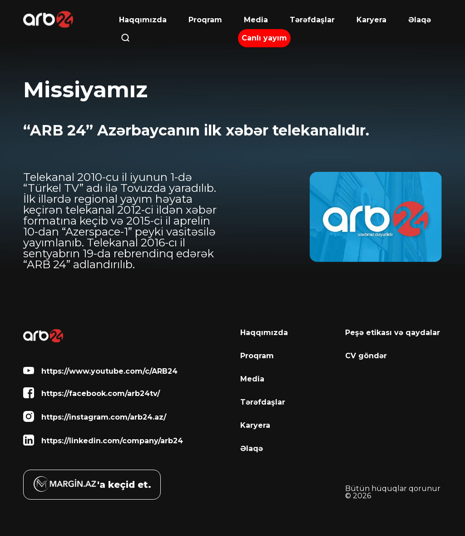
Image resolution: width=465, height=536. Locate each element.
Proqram (205, 20)
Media (256, 20)
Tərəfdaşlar (312, 20)
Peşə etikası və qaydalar (392, 332)
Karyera (371, 19)
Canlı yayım (264, 38)
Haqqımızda (143, 19)
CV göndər (366, 356)
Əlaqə (419, 20)
